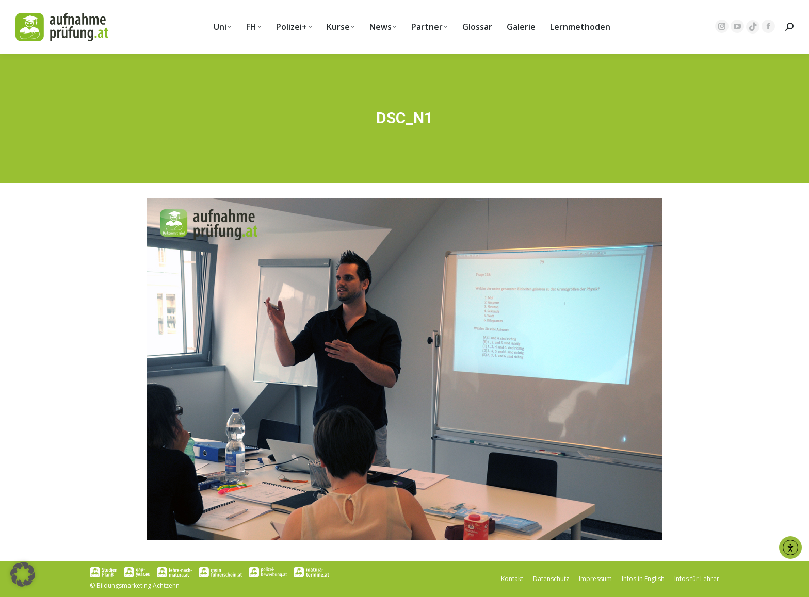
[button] (22, 574)
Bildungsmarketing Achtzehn (138, 585)
